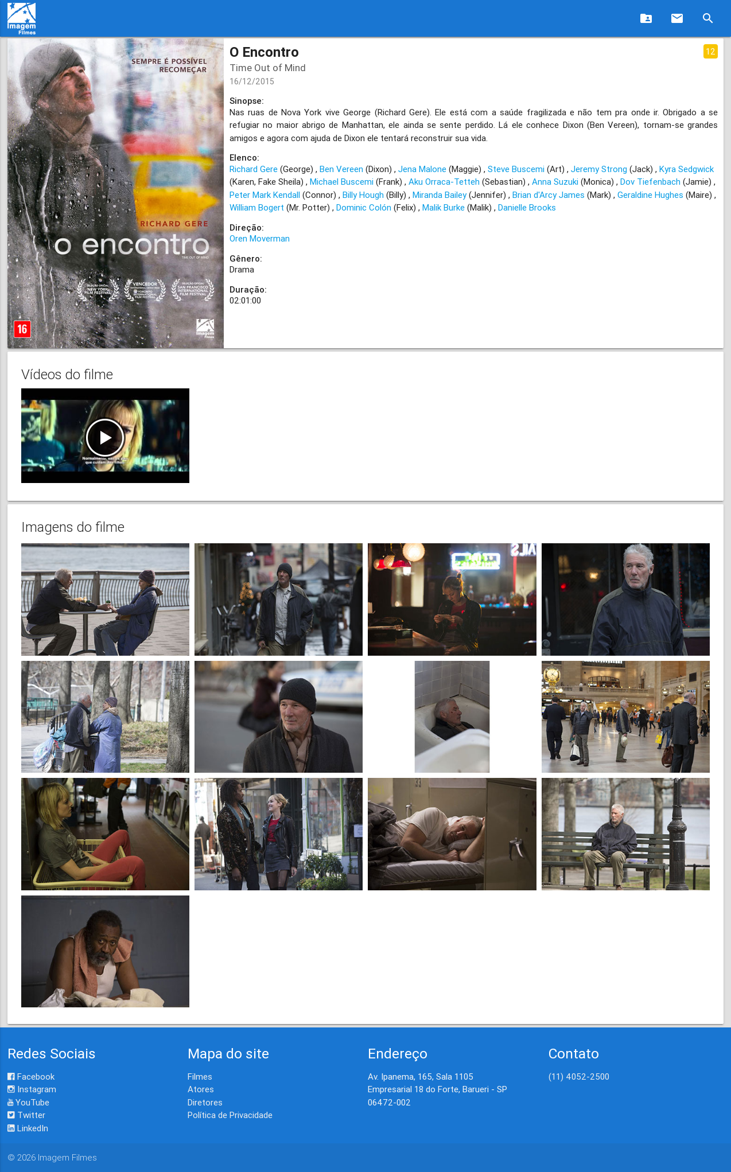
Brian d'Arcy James (548, 194)
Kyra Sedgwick (686, 168)
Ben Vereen (341, 168)
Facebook (31, 1076)
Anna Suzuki (555, 181)
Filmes (200, 1076)
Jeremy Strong (599, 168)
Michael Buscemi (342, 181)
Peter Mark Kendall (265, 194)
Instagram (31, 1089)
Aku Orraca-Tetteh (444, 181)
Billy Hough (363, 194)
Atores (201, 1089)
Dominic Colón (363, 207)
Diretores (205, 1102)
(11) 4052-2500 (579, 1076)
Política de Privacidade (230, 1114)
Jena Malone (422, 168)
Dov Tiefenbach (650, 181)
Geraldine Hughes (650, 194)
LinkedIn (27, 1128)
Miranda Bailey (439, 194)
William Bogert (257, 207)
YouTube (28, 1102)
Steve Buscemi (516, 168)
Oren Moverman (260, 238)
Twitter (26, 1114)
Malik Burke (443, 207)
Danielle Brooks (527, 207)
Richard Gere (254, 168)
